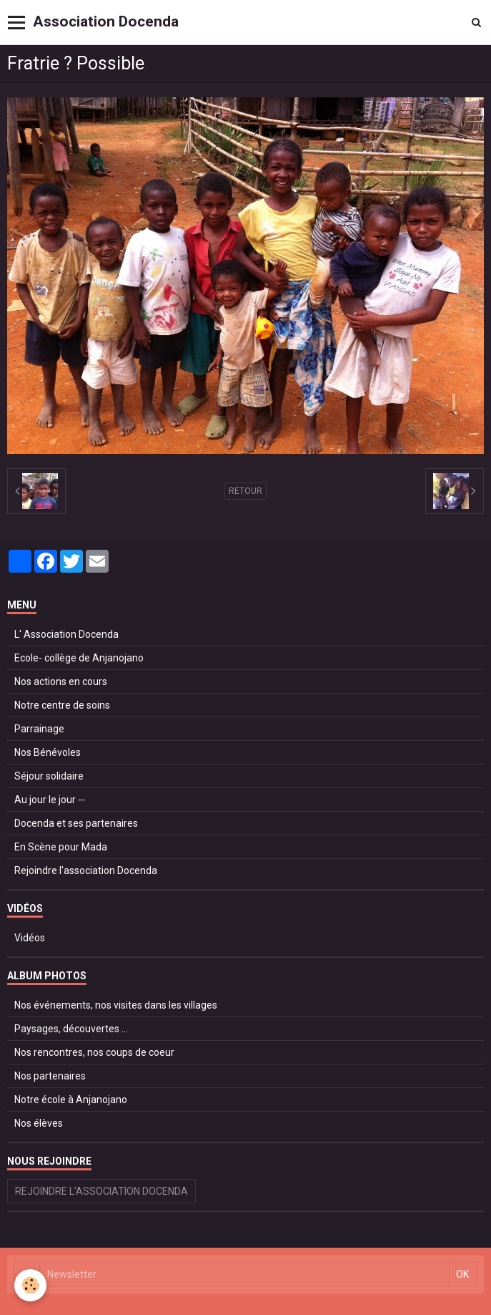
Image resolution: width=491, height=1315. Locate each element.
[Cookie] (30, 1285)
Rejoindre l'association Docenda (85, 870)
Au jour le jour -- (49, 799)
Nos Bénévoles (47, 752)
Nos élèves (38, 1123)
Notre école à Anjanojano (70, 1099)
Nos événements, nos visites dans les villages (115, 1005)
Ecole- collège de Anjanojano (79, 658)
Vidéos (29, 937)
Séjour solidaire (49, 776)
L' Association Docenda (66, 634)
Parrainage (39, 728)
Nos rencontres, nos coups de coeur (94, 1052)
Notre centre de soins (62, 705)
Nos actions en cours (60, 681)
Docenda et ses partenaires (76, 823)
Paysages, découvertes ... (71, 1028)
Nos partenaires (50, 1076)
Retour (245, 491)
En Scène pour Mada (60, 847)
